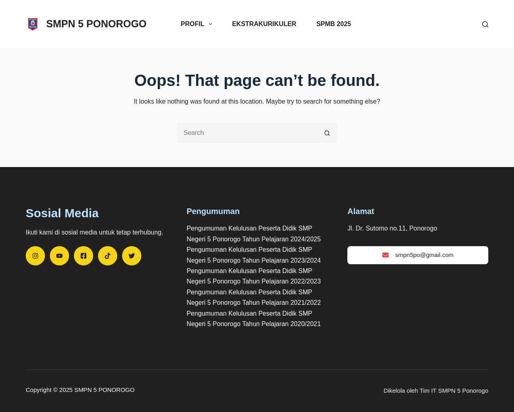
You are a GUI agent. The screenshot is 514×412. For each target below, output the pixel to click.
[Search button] (327, 133)
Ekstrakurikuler (264, 23)
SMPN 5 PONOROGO (96, 23)
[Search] (485, 24)
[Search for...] (247, 133)
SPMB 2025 (333, 23)
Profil (198, 24)
